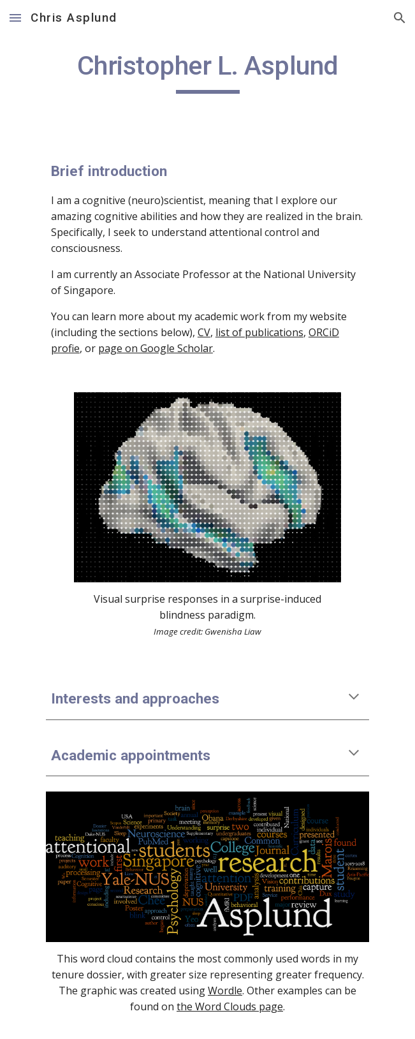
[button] (15, 17)
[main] (207, 71)
